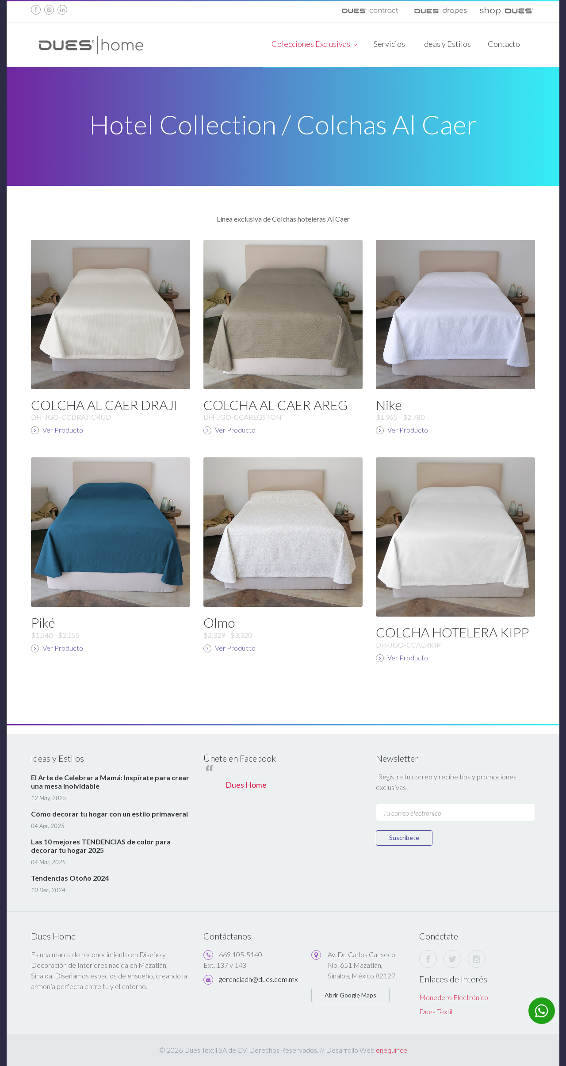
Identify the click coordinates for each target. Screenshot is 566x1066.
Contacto (504, 44)
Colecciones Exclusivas (314, 44)
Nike (389, 405)
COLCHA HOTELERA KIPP (452, 632)
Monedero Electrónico (453, 997)
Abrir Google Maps (350, 995)
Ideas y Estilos (446, 44)
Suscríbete (404, 837)
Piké (43, 622)
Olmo (219, 622)
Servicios (389, 44)
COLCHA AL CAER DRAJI (104, 405)
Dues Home (246, 785)
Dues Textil (435, 1011)
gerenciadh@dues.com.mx (258, 979)
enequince (391, 1050)
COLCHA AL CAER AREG (275, 405)
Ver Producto (57, 430)
